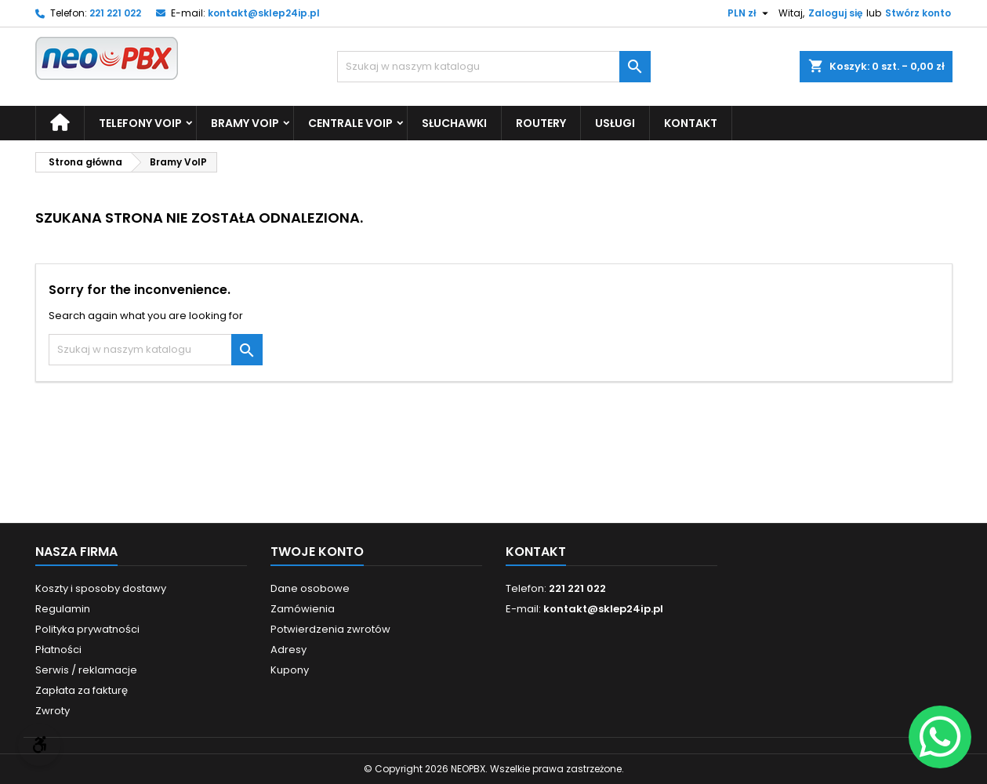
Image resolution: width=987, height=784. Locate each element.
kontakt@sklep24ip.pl (264, 13)
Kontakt (690, 123)
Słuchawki (454, 123)
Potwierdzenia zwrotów (330, 629)
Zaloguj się (835, 13)
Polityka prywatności (87, 629)
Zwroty (52, 710)
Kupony (289, 669)
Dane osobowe (310, 588)
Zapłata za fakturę (81, 690)
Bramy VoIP (245, 123)
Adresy (288, 649)
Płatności (58, 649)
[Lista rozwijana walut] (750, 13)
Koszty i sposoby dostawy (100, 588)
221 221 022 (115, 13)
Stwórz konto (918, 13)
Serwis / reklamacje (86, 669)
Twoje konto (317, 552)
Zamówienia (302, 608)
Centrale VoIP (350, 123)
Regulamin (62, 608)
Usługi (615, 123)
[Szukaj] (494, 66)
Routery (541, 123)
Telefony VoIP (140, 123)
